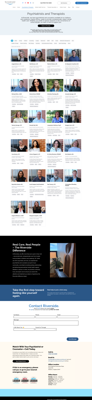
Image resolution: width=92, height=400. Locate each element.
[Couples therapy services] (34, 393)
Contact (77, 7)
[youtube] (28, 3)
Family (57, 40)
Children (25, 40)
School (55, 43)
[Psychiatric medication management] (57, 393)
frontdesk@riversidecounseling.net (57, 359)
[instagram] (25, 3)
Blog (69, 7)
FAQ (73, 7)
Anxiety (20, 40)
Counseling (31, 40)
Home (14, 7)
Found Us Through (40, 327)
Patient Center (63, 7)
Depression (43, 40)
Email (58, 315)
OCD (73, 40)
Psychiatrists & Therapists (27, 7)
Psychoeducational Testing (47, 43)
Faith (52, 40)
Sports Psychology (62, 43)
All (12, 40)
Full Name (16, 315)
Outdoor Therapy (15, 43)
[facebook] (23, 3)
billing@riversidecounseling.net (56, 361)
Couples (37, 40)
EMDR (48, 40)
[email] (33, 3)
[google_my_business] (31, 3)
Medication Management (65, 40)
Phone (37, 315)
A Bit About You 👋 (19, 327)
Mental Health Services (40, 7)
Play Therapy (31, 43)
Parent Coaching (23, 43)
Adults (16, 40)
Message (16, 319)
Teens (69, 43)
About (18, 7)
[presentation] (22, 334)
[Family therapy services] (11, 393)
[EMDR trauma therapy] (80, 393)
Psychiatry (38, 43)
